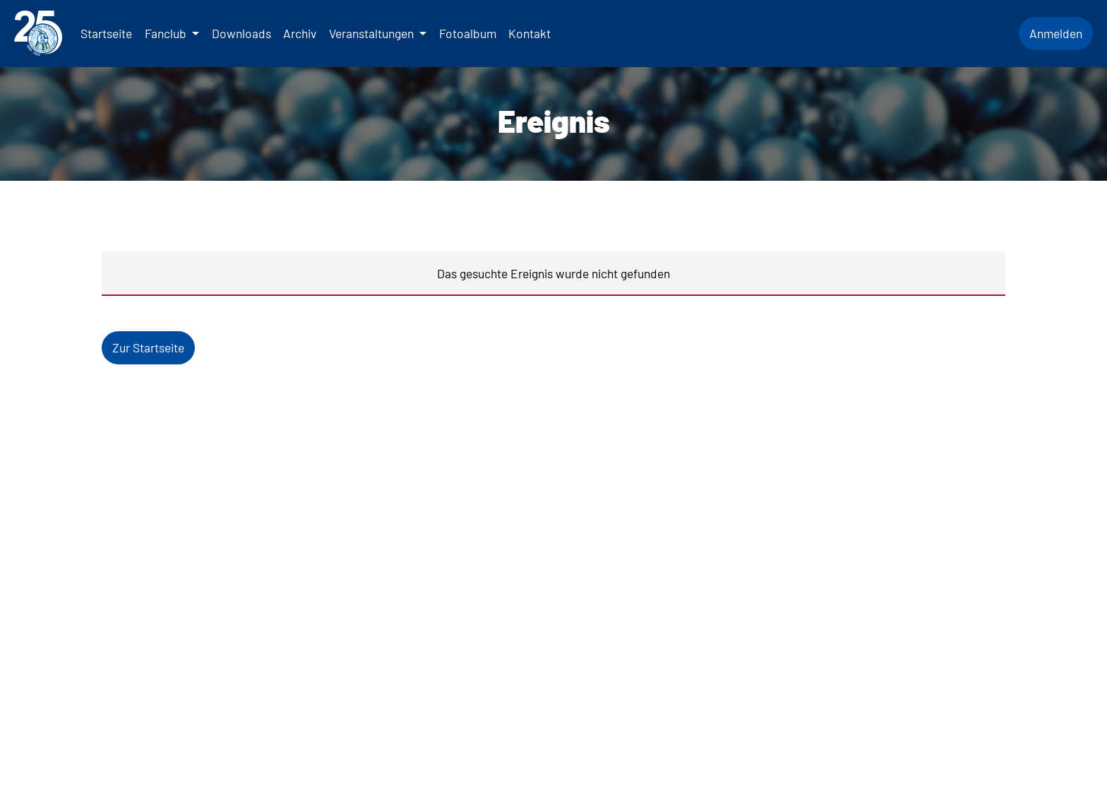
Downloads (241, 33)
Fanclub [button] (167, 33)
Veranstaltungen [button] (373, 33)
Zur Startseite (148, 347)
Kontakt (529, 33)
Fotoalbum (467, 33)
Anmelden (1055, 33)
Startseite (106, 33)
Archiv (299, 33)
